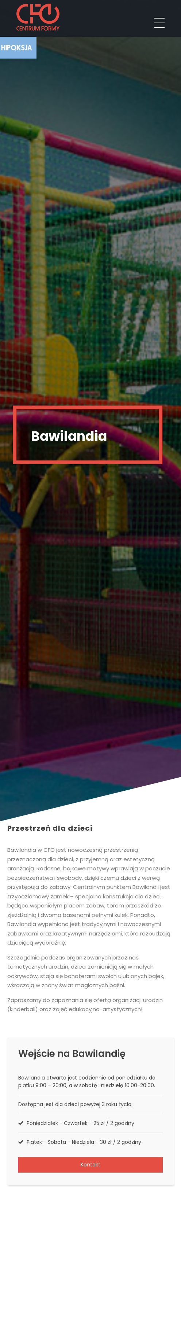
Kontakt (90, 1164)
